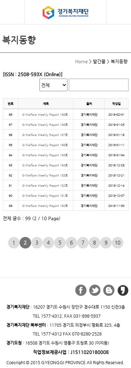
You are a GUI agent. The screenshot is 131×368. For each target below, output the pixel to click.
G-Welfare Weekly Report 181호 (45, 195)
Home (81, 61)
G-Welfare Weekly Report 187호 (45, 135)
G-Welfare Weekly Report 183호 (45, 175)
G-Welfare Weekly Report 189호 (45, 114)
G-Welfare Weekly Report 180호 (45, 206)
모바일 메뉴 (12, 12)
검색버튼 (119, 13)
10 (117, 242)
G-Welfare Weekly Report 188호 (45, 125)
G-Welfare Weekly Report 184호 (45, 165)
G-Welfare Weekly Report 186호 (45, 145)
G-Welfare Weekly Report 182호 (45, 185)
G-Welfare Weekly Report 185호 (45, 155)
